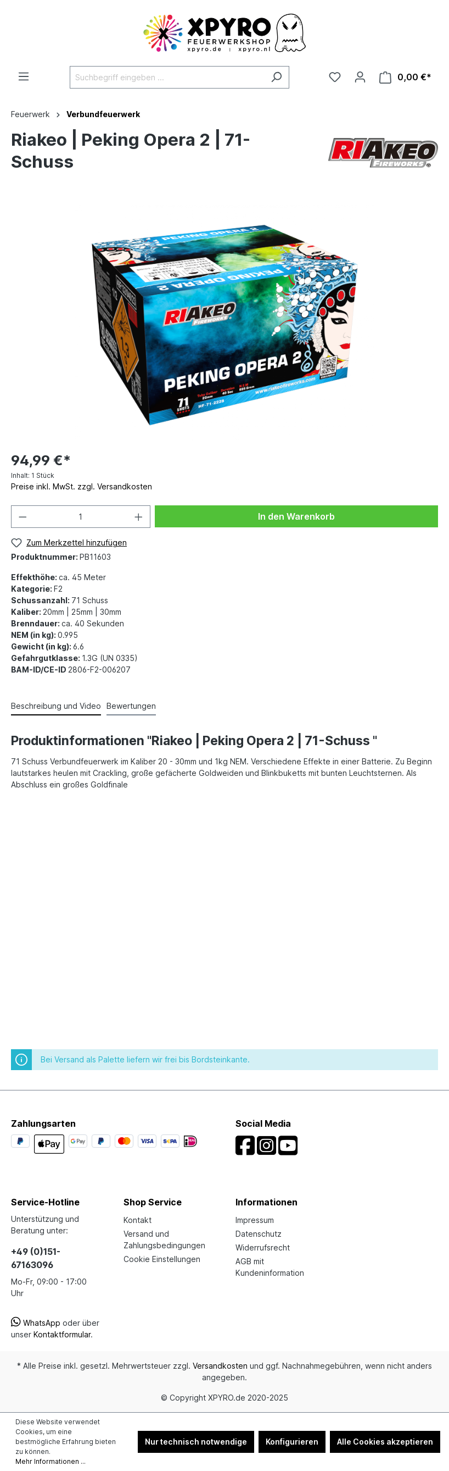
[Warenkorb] (405, 77)
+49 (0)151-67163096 (35, 1258)
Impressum (254, 1220)
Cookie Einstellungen (162, 1259)
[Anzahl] (80, 516)
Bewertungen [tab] (131, 705)
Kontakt (137, 1220)
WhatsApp (35, 1322)
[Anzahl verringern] (22, 516)
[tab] (56, 706)
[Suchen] (276, 77)
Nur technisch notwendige (196, 1441)
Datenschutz (258, 1233)
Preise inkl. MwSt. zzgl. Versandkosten (81, 486)
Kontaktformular (62, 1334)
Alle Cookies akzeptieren (385, 1441)
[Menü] (23, 76)
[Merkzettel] (334, 77)
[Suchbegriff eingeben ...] (167, 77)
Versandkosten (220, 1365)
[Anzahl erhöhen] (138, 516)
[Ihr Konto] (360, 77)
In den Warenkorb (296, 516)
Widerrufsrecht (262, 1247)
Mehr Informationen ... (50, 1461)
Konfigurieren (292, 1441)
